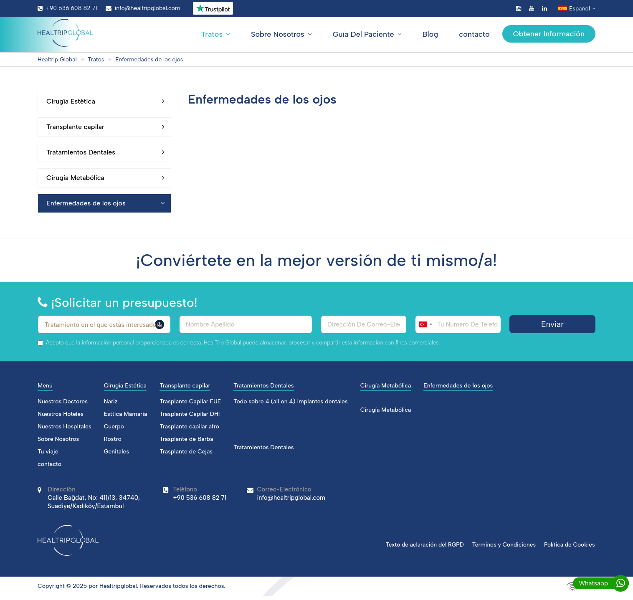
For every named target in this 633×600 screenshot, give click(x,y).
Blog (430, 34)
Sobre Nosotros (281, 34)
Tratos (215, 34)
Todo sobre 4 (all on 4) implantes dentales (290, 401)
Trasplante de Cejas (186, 451)
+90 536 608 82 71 (67, 8)
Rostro (113, 439)
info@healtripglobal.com (143, 8)
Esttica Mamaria (125, 414)
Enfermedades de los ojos (151, 60)
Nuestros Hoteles (61, 414)
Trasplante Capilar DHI (190, 414)
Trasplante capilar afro (189, 426)
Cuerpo (114, 426)
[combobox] (425, 324)
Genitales (116, 451)
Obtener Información (549, 33)
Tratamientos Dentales (105, 152)
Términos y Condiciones (502, 544)
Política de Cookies (569, 544)
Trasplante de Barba (186, 439)
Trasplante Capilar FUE (190, 401)
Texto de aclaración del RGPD (422, 544)
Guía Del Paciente (367, 34)
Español (576, 8)
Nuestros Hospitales (64, 426)
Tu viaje (48, 451)
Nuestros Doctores (63, 401)
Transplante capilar (105, 127)
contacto (474, 34)
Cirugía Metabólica (105, 178)
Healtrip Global (58, 60)
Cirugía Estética (105, 101)
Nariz (111, 401)
